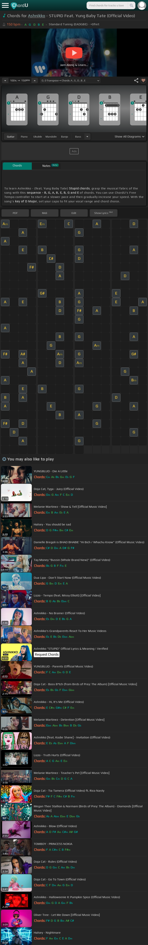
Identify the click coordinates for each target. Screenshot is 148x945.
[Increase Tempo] (34, 80)
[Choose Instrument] (87, 136)
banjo (64, 136)
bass (78, 136)
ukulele (37, 136)
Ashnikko (36, 15)
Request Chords (46, 654)
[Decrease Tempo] (5, 80)
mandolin (51, 136)
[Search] (131, 5)
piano (24, 136)
